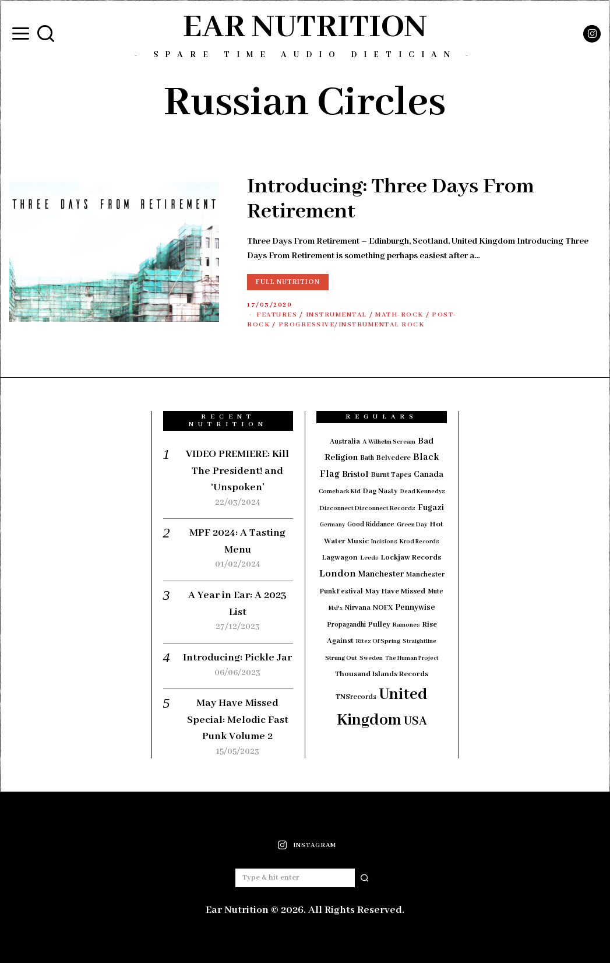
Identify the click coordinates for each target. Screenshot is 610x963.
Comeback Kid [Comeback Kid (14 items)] (340, 491)
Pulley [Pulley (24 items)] (379, 625)
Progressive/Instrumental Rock (351, 325)
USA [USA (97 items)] (415, 721)
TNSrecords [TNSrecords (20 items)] (356, 697)
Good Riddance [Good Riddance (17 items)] (370, 524)
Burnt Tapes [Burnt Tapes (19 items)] (391, 474)
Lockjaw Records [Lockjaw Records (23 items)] (411, 558)
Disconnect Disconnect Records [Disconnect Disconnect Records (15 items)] (367, 508)
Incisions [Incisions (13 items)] (384, 542)
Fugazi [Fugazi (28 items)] (431, 507)
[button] (365, 878)
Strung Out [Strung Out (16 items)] (341, 658)
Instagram (314, 845)
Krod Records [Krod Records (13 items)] (419, 542)
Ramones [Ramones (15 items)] (406, 625)
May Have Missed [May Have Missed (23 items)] (395, 591)
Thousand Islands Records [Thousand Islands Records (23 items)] (381, 674)
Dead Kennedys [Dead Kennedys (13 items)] (422, 491)
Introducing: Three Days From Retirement (390, 199)
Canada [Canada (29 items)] (428, 474)
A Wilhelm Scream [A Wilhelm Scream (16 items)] (388, 442)
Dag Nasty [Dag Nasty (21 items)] (380, 491)
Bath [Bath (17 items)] (367, 458)
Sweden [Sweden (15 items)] (371, 658)
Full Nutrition (288, 281)
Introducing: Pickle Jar (237, 657)
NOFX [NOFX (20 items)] (383, 608)
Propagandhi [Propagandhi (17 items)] (346, 624)
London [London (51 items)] (337, 573)
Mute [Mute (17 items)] (435, 591)
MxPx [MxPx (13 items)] (336, 608)
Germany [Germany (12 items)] (332, 525)
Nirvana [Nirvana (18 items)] (358, 607)
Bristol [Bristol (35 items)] (355, 474)
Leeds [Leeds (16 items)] (369, 558)
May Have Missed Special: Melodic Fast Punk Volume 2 (237, 720)
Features (276, 315)
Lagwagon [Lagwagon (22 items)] (340, 558)
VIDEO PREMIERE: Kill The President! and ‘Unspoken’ (237, 471)
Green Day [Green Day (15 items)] (412, 525)
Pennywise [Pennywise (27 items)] (415, 607)
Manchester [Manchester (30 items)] (381, 574)
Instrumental (336, 315)
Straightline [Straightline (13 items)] (419, 641)
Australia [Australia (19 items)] (345, 441)
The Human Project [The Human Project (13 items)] (412, 658)
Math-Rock (399, 315)
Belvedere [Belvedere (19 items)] (393, 458)
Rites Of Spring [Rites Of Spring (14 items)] (378, 641)
